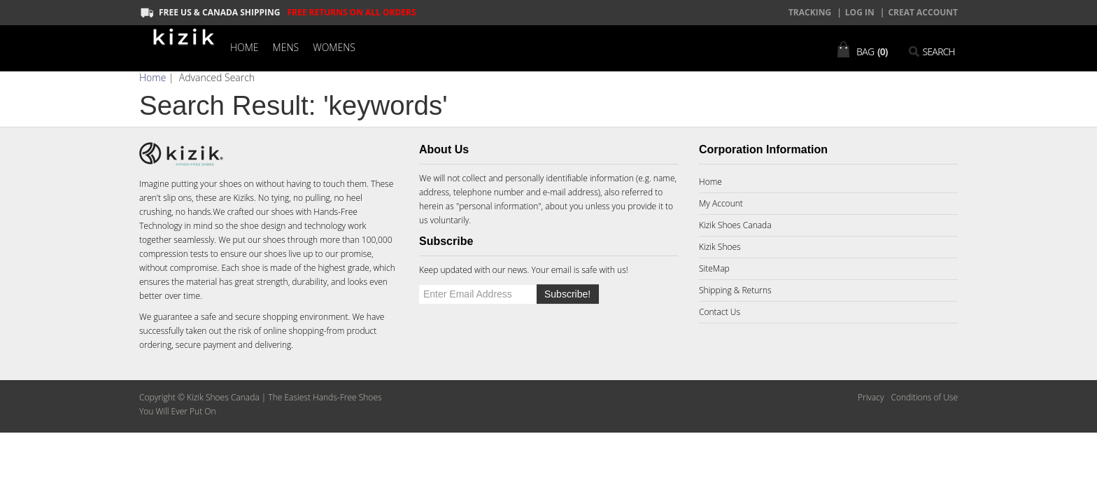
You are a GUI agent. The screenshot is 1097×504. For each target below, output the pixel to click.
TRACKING (809, 12)
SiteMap (714, 268)
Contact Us (719, 312)
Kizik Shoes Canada (735, 225)
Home (244, 47)
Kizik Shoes (720, 247)
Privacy (871, 397)
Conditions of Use (924, 397)
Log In (860, 12)
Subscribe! (567, 294)
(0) (882, 51)
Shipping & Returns (735, 290)
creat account (923, 12)
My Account (721, 203)
